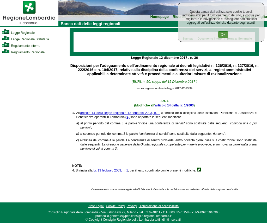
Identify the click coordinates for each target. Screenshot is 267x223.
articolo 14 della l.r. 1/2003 (174, 105)
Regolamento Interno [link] (21, 46)
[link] (29, 25)
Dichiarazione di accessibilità (159, 206)
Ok (223, 34)
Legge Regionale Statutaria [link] (25, 39)
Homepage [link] (159, 17)
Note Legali (96, 206)
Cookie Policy (115, 206)
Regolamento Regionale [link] (23, 52)
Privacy (132, 206)
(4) (128, 117)
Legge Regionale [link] (18, 33)
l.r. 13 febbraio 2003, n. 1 (110, 170)
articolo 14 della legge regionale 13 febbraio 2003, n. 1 (120, 113)
